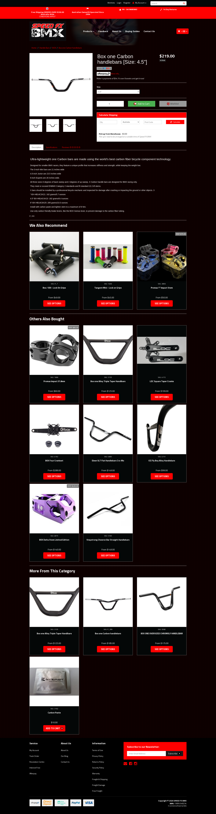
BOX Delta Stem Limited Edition (54, 539)
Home (34, 47)
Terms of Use (97, 750)
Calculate (175, 121)
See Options (54, 303)
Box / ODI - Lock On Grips (54, 287)
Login (119, 2)
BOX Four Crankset (54, 460)
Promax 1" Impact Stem (162, 287)
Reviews (71, 147)
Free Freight (97, 790)
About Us (116, 31)
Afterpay (33, 773)
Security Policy (98, 767)
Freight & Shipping (99, 779)
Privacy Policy (97, 756)
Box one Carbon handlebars (70, 47)
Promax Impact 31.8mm (54, 381)
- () (182, 31)
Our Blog (64, 756)
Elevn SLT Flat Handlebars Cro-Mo (108, 460)
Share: (104, 68)
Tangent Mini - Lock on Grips (108, 287)
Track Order (34, 756)
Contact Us (149, 31)
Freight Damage (98, 785)
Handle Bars (45, 47)
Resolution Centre (36, 761)
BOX (54, 47)
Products (88, 31)
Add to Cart (141, 104)
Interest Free (34, 767)
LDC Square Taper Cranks (162, 381)
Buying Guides (132, 31)
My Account (34, 750)
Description (36, 147)
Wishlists (111, 2)
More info (108, 73)
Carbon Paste (54, 712)
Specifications (51, 147)
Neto (185, 806)
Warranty (96, 773)
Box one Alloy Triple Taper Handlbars (108, 381)
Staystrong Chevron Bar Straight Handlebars (108, 539)
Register (126, 2)
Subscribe (174, 753)
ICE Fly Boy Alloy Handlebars (161, 460)
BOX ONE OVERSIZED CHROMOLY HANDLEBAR (162, 633)
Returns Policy (98, 761)
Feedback (103, 31)
